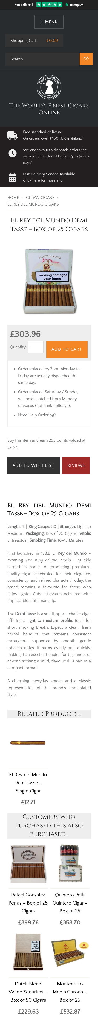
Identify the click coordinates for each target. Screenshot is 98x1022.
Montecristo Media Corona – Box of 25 (70, 992)
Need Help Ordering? (37, 415)
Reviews (76, 465)
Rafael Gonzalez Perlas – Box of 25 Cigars (28, 903)
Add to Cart (66, 349)
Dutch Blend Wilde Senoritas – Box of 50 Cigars (28, 992)
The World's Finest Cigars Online (49, 109)
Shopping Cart (23, 40)
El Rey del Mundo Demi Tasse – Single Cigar (28, 783)
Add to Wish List (34, 465)
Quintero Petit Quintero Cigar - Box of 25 (70, 903)
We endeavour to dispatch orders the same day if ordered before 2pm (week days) (56, 156)
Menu (51, 22)
